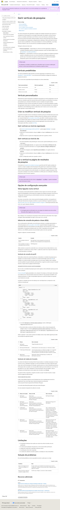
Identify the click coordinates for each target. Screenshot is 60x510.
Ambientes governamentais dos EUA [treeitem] (8, 22)
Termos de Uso (21, 507)
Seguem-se (43, 202)
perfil (52, 258)
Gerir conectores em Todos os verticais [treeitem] (8, 37)
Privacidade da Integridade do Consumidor (9, 507)
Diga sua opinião (53, 9)
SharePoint (23, 51)
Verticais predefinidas (22, 24)
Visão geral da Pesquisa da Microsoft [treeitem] (8, 17)
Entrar (57, 1)
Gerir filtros (34, 122)
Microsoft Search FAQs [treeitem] (6, 24)
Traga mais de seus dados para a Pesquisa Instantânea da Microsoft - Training (32, 483)
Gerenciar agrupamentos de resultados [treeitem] (8, 43)
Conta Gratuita (55, 4)
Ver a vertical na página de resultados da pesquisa (28, 28)
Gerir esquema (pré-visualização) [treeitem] (9, 47)
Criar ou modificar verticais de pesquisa (26, 27)
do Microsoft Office (32, 51)
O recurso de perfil (22, 273)
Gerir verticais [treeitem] (5, 32)
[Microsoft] (2, 1)
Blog (29, 505)
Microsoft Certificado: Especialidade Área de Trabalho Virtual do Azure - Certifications (33, 490)
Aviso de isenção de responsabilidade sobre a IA (10, 505)
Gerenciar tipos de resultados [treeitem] (8, 34)
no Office (45, 179)
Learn (19, 14)
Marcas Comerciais (29, 507)
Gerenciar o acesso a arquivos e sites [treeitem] (9, 21)
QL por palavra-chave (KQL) (33, 118)
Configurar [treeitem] (4, 19)
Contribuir (33, 505)
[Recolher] (14, 13)
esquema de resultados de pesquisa (32, 165)
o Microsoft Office (27, 75)
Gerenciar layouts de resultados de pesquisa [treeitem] (9, 40)
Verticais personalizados (23, 25)
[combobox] (8, 16)
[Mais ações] (57, 14)
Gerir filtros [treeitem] (5, 45)
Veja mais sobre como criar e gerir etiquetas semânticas (29, 202)
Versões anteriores (23, 505)
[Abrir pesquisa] (55, 2)
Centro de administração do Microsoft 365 (30, 129)
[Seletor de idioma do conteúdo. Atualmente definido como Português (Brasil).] (5, 503)
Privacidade (39, 505)
